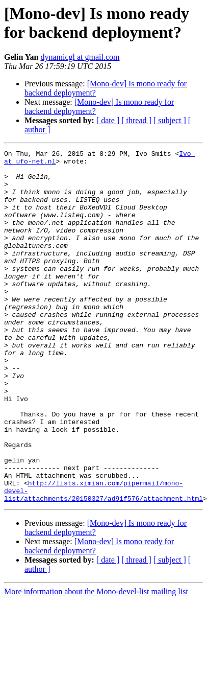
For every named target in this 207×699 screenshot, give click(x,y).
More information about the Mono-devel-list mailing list (96, 662)
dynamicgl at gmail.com (79, 57)
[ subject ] (169, 120)
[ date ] (107, 120)
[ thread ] (136, 120)
